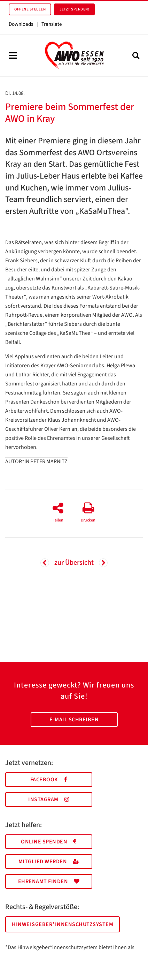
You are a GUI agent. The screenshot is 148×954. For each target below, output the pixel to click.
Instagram (48, 799)
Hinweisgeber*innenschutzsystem (62, 924)
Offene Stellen (30, 9)
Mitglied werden (48, 861)
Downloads (21, 24)
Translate (51, 24)
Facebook (49, 779)
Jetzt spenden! (74, 9)
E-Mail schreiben (74, 719)
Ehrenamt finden (49, 881)
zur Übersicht (74, 563)
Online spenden (49, 842)
